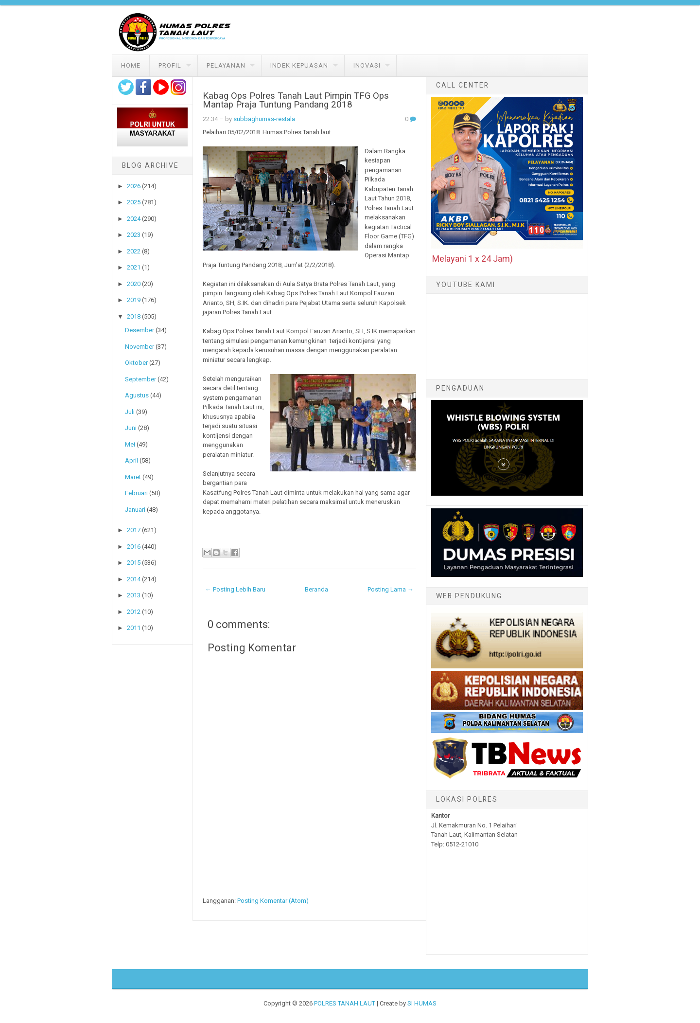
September (140, 379)
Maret (133, 477)
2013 (133, 595)
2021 (133, 267)
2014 (133, 579)
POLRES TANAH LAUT (344, 1003)
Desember (139, 330)
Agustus (137, 395)
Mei (130, 444)
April (131, 460)
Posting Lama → (391, 589)
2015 (133, 562)
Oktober (136, 362)
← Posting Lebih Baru (235, 589)
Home (130, 65)
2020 (133, 283)
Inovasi (367, 65)
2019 (133, 300)
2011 (133, 627)
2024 (133, 218)
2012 (133, 611)
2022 (133, 251)
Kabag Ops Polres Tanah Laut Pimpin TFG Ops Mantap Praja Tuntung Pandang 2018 (296, 100)
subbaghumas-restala (264, 119)
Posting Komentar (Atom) (273, 900)
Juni (131, 427)
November (139, 346)
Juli (130, 411)
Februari (136, 493)
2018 (133, 316)
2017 (133, 530)
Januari (135, 509)
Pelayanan (226, 65)
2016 (133, 546)
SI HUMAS (422, 1003)
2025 (133, 202)
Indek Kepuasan (299, 65)
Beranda (316, 589)
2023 (133, 234)
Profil (169, 65)
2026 (133, 186)
